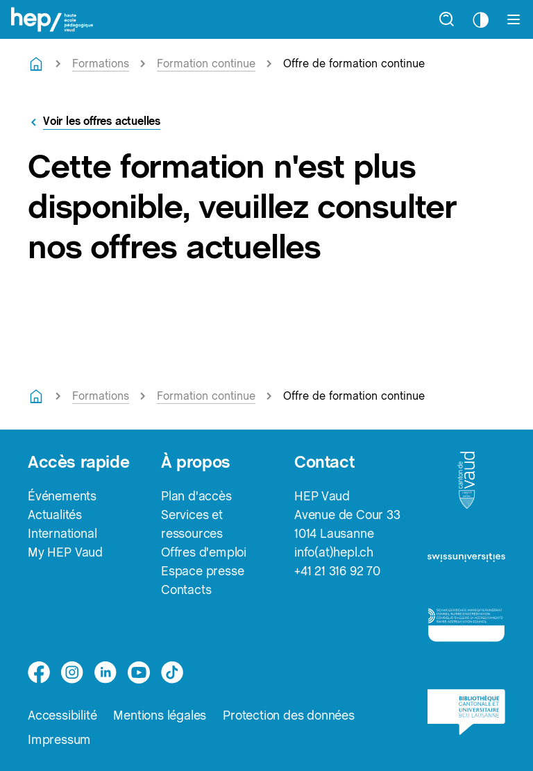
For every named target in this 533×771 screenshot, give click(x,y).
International (62, 533)
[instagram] (72, 672)
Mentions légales (159, 715)
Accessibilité (62, 715)
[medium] (139, 672)
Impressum (59, 739)
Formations (100, 63)
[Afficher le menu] (513, 19)
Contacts (186, 589)
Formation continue (206, 63)
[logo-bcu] (466, 719)
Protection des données (289, 715)
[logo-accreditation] (466, 630)
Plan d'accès (196, 496)
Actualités (55, 514)
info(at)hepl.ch (333, 552)
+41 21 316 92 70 (337, 571)
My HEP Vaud (65, 552)
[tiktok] (172, 672)
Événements (62, 496)
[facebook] (39, 672)
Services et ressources (192, 524)
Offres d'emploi (203, 552)
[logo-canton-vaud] (466, 484)
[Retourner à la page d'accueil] (36, 64)
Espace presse (202, 571)
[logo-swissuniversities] (466, 562)
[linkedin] (105, 672)
